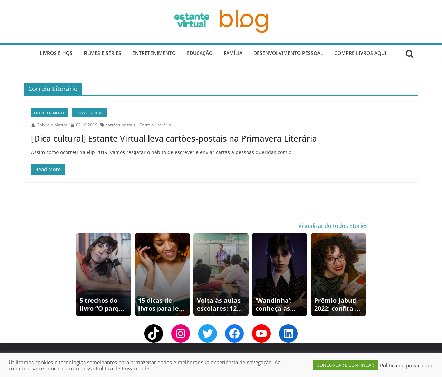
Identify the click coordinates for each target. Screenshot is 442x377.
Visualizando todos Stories (333, 226)
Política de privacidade (406, 365)
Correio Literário (155, 125)
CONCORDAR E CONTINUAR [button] (345, 365)
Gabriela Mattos (52, 125)
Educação (200, 53)
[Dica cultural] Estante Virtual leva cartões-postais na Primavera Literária (174, 138)
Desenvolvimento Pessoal (288, 53)
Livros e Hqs (56, 53)
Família (233, 53)
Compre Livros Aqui (360, 53)
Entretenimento (154, 53)
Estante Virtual (89, 112)
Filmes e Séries (102, 53)
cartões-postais (120, 125)
